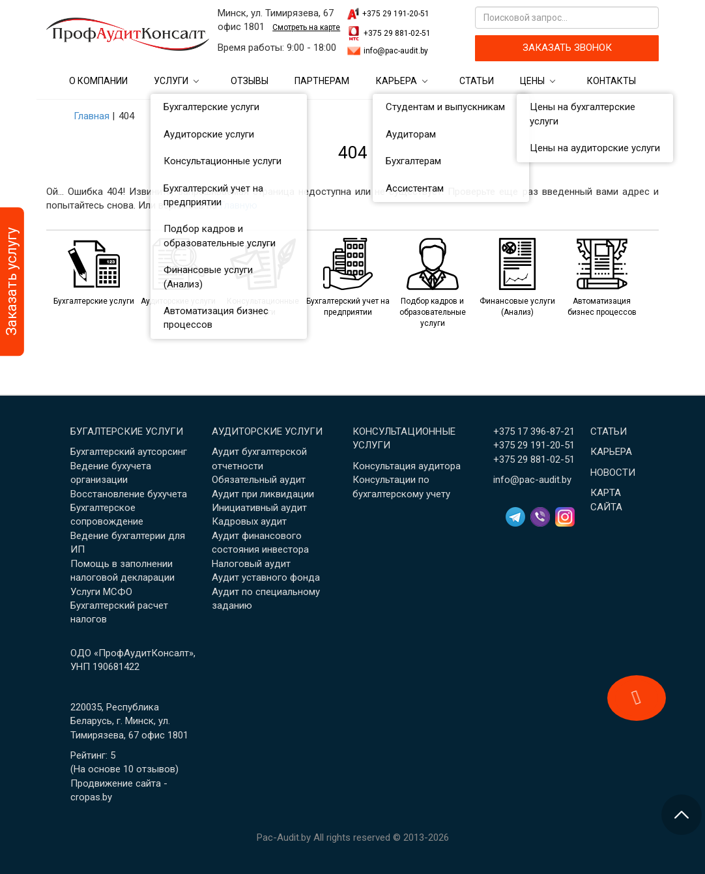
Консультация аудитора (406, 466)
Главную (238, 205)
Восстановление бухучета (128, 494)
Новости (612, 472)
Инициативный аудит (259, 508)
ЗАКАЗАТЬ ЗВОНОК (567, 47)
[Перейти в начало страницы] (681, 814)
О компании (98, 81)
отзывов (155, 769)
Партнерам (322, 81)
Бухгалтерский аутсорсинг (128, 452)
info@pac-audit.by (396, 50)
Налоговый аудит (251, 564)
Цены (532, 81)
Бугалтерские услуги (126, 431)
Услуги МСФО (101, 592)
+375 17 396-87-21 (534, 431)
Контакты (611, 81)
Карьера (396, 81)
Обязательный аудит (259, 480)
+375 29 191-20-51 (395, 13)
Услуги (171, 81)
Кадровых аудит (249, 521)
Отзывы (249, 81)
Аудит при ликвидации (263, 494)
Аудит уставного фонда (266, 577)
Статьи (476, 81)
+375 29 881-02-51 (397, 33)
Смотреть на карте (306, 27)
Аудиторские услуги (267, 431)
